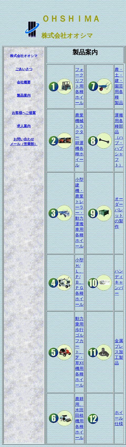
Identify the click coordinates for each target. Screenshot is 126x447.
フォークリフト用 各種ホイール (79, 86)
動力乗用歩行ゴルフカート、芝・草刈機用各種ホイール (79, 351)
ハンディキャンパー (119, 282)
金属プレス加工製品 (119, 352)
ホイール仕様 (119, 418)
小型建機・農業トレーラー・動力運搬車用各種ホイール (79, 212)
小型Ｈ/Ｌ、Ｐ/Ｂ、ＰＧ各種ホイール (79, 282)
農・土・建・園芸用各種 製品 (119, 86)
